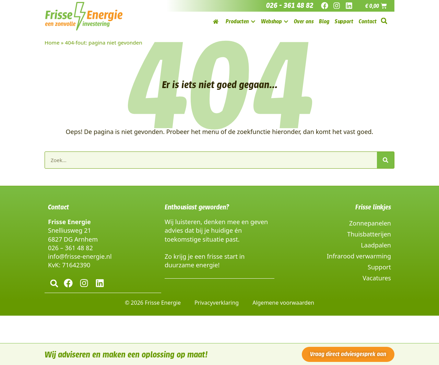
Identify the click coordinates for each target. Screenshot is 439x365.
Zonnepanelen (370, 223)
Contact (58, 207)
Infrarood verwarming (359, 256)
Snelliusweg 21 (69, 230)
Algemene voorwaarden (283, 302)
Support (379, 267)
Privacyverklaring (216, 302)
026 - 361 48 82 (289, 5)
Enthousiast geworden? (197, 207)
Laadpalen (376, 245)
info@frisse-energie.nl (80, 256)
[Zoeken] (385, 160)
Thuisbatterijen (369, 234)
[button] (384, 21)
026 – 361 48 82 (70, 248)
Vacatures (377, 278)
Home (52, 42)
